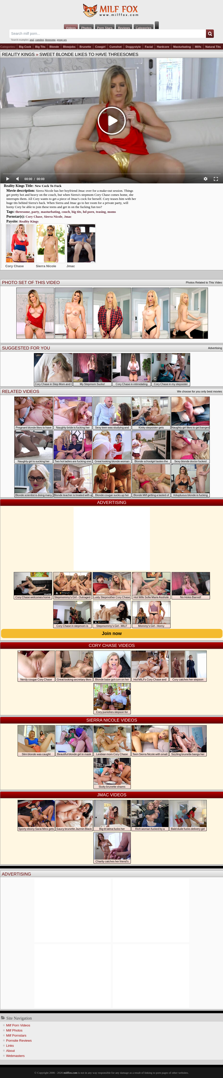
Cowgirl (100, 46)
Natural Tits (213, 46)
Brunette (85, 46)
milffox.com (70, 1072)
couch (66, 212)
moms (111, 212)
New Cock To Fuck (48, 186)
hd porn (88, 212)
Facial (149, 46)
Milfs (198, 46)
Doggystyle (133, 46)
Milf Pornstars (16, 1035)
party (35, 212)
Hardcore (163, 46)
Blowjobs (69, 46)
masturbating (50, 212)
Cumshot (115, 46)
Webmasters (15, 1056)
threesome (50, 39)
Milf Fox (111, 10)
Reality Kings (18, 54)
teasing (101, 212)
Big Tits (40, 46)
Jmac (68, 216)
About (10, 1051)
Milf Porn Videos (18, 1025)
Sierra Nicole (53, 216)
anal (32, 39)
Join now (112, 633)
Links (10, 1046)
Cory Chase (34, 216)
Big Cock (25, 46)
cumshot (39, 39)
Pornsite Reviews (19, 1040)
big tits (76, 212)
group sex (62, 39)
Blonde (54, 46)
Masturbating (182, 46)
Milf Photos (14, 1030)
